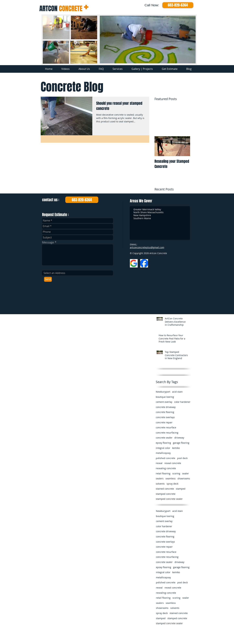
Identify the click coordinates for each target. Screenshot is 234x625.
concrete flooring (165, 412)
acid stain (177, 391)
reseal (159, 463)
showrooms (183, 478)
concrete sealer (164, 437)
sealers (160, 478)
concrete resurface (166, 427)
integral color (163, 447)
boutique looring (165, 396)
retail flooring (163, 473)
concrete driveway (166, 407)
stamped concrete (165, 493)
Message (48, 242)
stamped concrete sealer (169, 498)
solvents (160, 483)
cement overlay (164, 401)
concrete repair (164, 422)
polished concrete (165, 458)
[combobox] (77, 273)
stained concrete (165, 488)
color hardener (182, 401)
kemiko (176, 447)
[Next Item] (184, 146)
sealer (185, 473)
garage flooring (181, 442)
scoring (176, 473)
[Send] (48, 279)
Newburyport (163, 391)
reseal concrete (172, 463)
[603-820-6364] (177, 5)
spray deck (172, 483)
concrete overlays (165, 417)
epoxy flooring (163, 442)
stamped (180, 488)
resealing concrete (166, 468)
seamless (171, 478)
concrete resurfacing (167, 432)
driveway (179, 437)
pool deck (182, 458)
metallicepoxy (163, 452)
